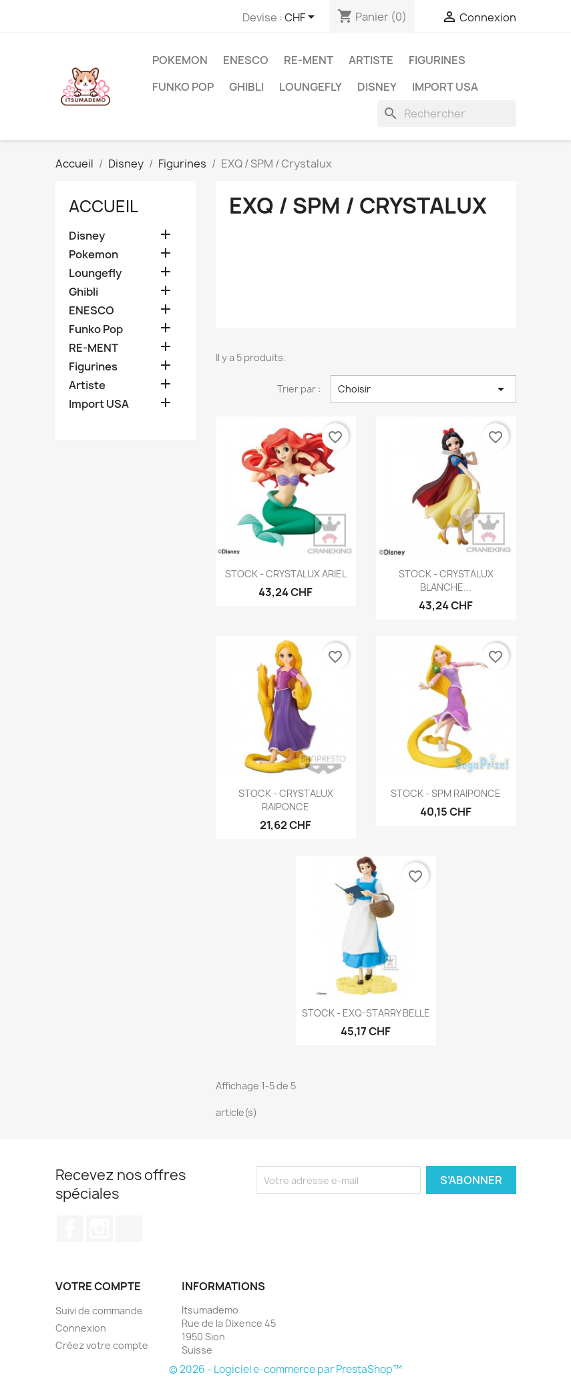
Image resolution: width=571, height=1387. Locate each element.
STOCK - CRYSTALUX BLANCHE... (446, 580)
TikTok (129, 1228)
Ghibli (246, 86)
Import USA (445, 86)
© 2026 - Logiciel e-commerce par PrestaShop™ (285, 1369)
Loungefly (310, 86)
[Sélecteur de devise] (301, 18)
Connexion (80, 1328)
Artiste (371, 60)
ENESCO (245, 60)
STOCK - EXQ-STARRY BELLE (366, 1013)
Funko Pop (183, 86)
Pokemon (180, 60)
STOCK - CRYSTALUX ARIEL (286, 573)
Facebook (70, 1228)
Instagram (99, 1228)
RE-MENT (308, 60)
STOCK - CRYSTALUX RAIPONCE (285, 800)
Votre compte (98, 1286)
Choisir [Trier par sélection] (423, 389)
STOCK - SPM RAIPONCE (446, 793)
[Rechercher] (446, 113)
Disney (377, 86)
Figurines (437, 60)
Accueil (103, 206)
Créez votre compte (101, 1345)
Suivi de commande (99, 1310)
